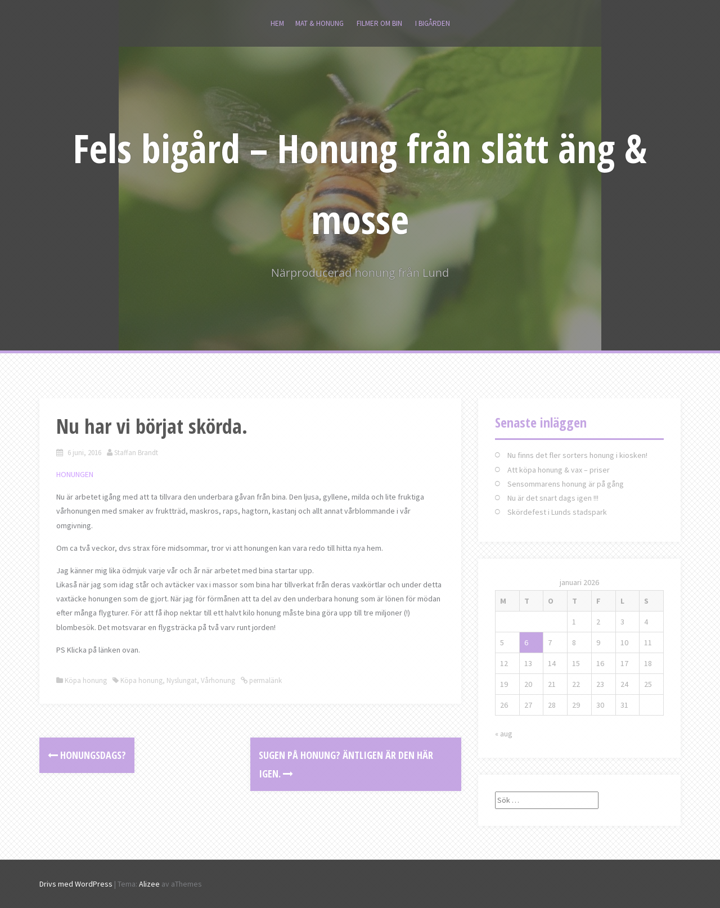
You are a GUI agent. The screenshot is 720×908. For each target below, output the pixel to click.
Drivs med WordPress (75, 884)
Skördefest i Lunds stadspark (557, 512)
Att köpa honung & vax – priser (558, 470)
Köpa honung (86, 680)
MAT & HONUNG (319, 23)
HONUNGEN (74, 474)
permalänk (265, 680)
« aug (503, 734)
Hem (277, 23)
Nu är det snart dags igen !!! (552, 498)
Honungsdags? (87, 755)
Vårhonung (218, 680)
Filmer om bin (379, 23)
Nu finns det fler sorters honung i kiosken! (577, 455)
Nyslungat (181, 680)
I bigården (432, 23)
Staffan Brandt (136, 452)
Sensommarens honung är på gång (565, 484)
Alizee (149, 884)
